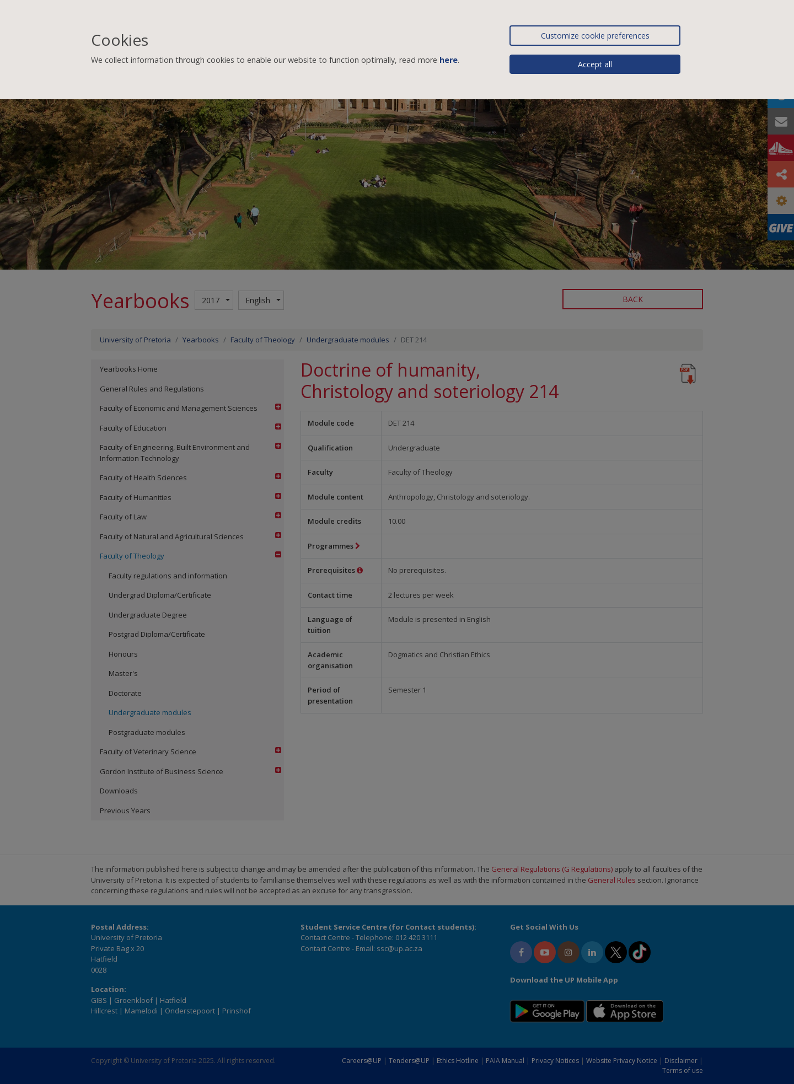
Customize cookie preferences (595, 35)
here (448, 60)
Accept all (595, 64)
